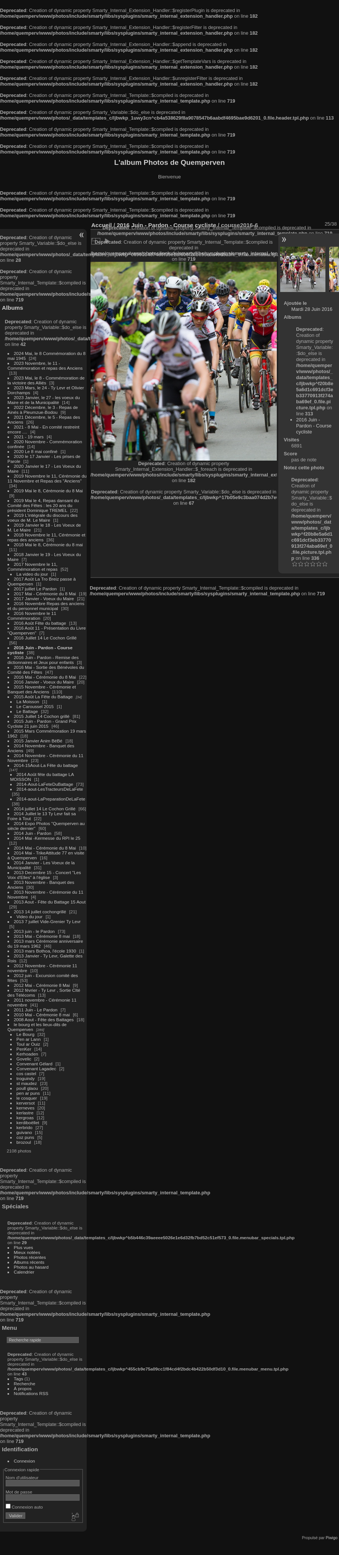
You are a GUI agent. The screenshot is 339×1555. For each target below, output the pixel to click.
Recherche (24, 1383)
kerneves (26, 1107)
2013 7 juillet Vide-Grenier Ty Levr (47, 921)
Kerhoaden (27, 1053)
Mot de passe (19, 1491)
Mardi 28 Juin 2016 (312, 309)
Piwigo (331, 1537)
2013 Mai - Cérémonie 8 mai (42, 936)
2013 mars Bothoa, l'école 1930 (45, 950)
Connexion (24, 1460)
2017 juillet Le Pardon (35, 588)
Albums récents (29, 1262)
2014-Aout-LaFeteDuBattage (45, 784)
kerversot (26, 1102)
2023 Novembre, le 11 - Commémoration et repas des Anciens (45, 365)
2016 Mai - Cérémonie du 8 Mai (45, 677)
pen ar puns (28, 1093)
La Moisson (28, 701)
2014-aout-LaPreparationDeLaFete (51, 798)
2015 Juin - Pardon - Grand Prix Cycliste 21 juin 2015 (42, 723)
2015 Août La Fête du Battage (43, 696)
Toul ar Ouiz (28, 1044)
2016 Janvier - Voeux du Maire (44, 681)
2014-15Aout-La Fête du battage (46, 765)
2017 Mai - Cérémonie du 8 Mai (45, 593)
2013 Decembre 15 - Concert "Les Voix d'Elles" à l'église (44, 875)
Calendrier (24, 1271)
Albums (12, 307)
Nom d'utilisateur (22, 1477)
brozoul (24, 1142)
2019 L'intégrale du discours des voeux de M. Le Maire (43, 517)
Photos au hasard (31, 1267)
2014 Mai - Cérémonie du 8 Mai (45, 847)
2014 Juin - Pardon (32, 833)
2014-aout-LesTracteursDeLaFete (50, 789)
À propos (23, 1388)
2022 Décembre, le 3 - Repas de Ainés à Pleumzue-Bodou (43, 410)
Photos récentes (30, 1257)
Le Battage (27, 711)
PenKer (24, 1048)
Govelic (24, 1058)
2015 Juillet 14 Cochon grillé (42, 716)
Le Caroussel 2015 (35, 706)
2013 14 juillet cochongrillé (40, 911)
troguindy (26, 1078)
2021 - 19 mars (29, 436)
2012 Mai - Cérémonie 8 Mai (42, 985)
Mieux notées (27, 1252)
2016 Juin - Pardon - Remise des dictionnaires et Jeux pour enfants (43, 660)
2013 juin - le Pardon (34, 931)
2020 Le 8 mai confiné (36, 451)
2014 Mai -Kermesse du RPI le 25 (47, 838)
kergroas (25, 1117)
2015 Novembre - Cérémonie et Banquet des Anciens (42, 689)
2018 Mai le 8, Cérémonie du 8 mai (48, 544)
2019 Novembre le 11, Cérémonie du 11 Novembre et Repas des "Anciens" (47, 478)
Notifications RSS (31, 1393)
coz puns (25, 1137)
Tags (18, 1378)
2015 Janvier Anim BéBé (38, 740)
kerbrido (25, 1127)
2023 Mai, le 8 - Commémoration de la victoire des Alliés (46, 380)
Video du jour (30, 916)
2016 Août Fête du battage (40, 623)
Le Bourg (26, 1034)
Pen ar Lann (29, 1039)
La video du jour (32, 574)
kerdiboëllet (28, 1122)
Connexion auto (24, 1506)
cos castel (26, 1073)
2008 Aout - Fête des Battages (44, 1019)
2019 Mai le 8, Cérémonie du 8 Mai (48, 490)
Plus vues (23, 1247)
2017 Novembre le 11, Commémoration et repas (33, 567)
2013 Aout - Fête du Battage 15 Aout (50, 901)
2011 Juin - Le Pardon (36, 1009)
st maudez (27, 1083)
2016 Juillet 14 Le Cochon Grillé (45, 637)
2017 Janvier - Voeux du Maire (44, 598)
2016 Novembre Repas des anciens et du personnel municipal (46, 606)
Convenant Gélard (35, 1063)
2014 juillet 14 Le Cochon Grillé (45, 808)
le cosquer (27, 1098)
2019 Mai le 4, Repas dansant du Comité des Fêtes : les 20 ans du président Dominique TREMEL (43, 505)
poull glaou (27, 1088)
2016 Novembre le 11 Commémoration (32, 616)
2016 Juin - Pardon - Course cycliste (313, 426)
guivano (24, 1132)
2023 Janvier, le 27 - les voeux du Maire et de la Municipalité (44, 400)
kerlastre (25, 1112)
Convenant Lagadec (36, 1068)
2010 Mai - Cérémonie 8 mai (42, 1014)
